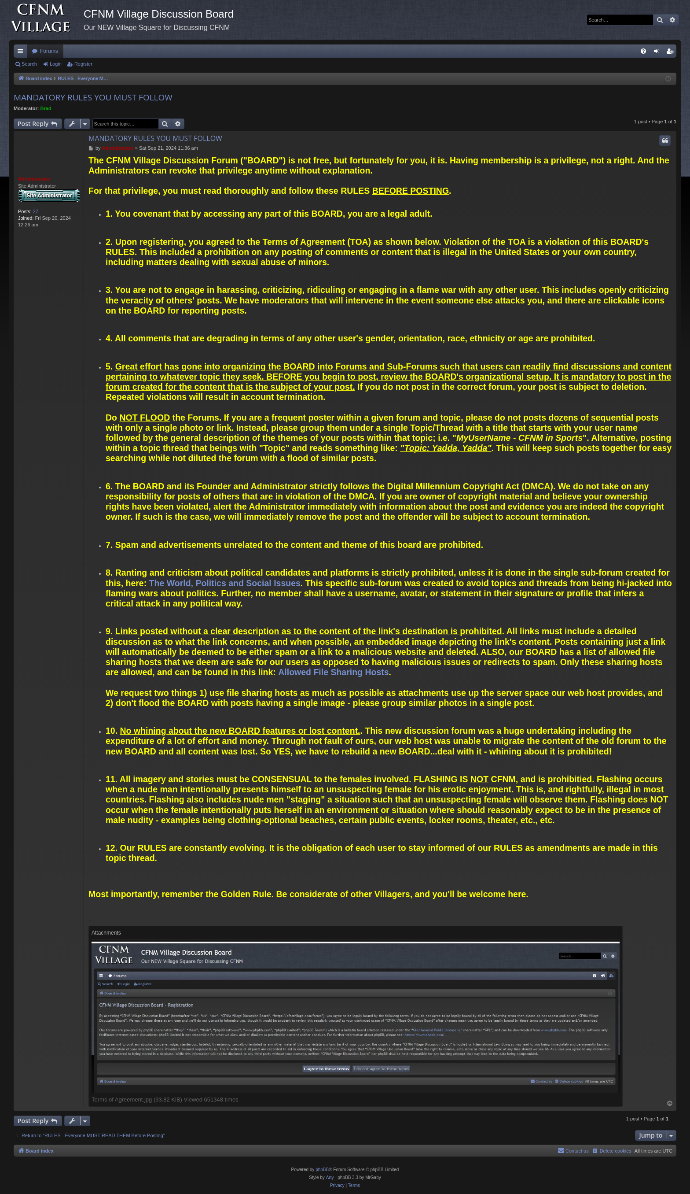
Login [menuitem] (658, 53)
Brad (45, 108)
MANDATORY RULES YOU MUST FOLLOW (93, 97)
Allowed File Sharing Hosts (333, 672)
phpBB (322, 1169)
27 (35, 211)
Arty (330, 1177)
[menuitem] (643, 51)
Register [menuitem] (671, 53)
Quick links (22, 53)
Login (56, 64)
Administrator (34, 178)
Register (83, 64)
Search (29, 64)
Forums (49, 51)
